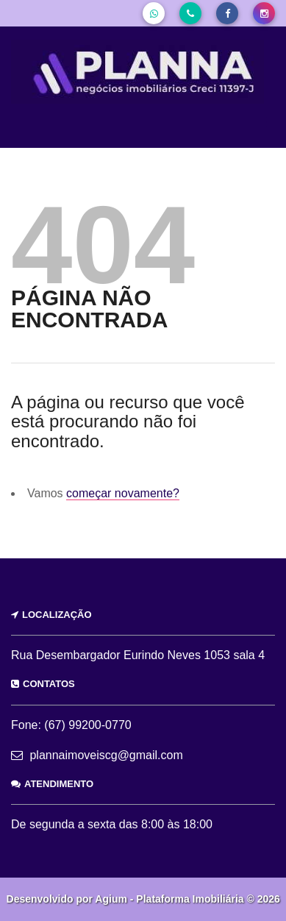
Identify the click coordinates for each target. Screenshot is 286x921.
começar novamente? (122, 493)
